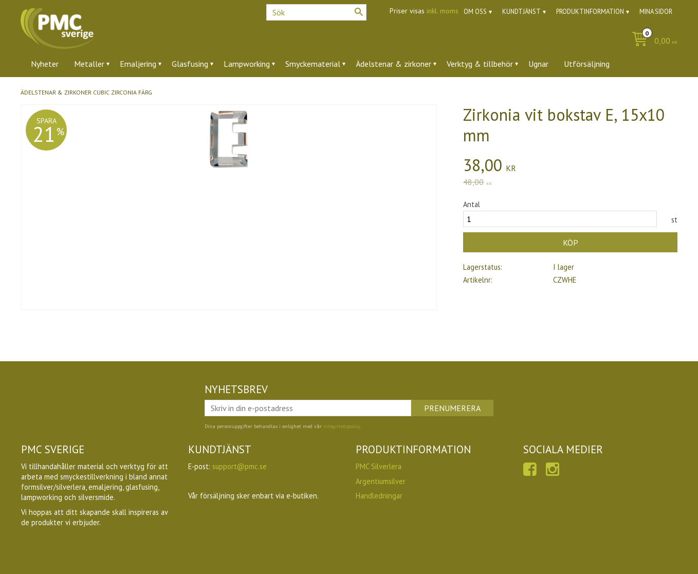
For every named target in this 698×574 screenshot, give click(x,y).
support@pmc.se (239, 466)
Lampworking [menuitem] (247, 64)
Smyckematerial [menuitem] (312, 64)
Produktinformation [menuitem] (590, 11)
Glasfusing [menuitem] (190, 64)
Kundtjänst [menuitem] (521, 11)
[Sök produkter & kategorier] (316, 12)
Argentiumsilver (381, 481)
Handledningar (379, 496)
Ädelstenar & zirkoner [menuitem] (393, 64)
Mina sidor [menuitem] (655, 11)
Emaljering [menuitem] (138, 64)
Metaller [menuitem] (89, 64)
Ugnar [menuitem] (538, 64)
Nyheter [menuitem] (45, 64)
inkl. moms (442, 10)
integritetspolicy (341, 426)
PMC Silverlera (378, 466)
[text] (570, 166)
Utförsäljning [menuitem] (587, 64)
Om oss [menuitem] (475, 11)
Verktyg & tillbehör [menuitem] (480, 64)
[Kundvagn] (652, 41)
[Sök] (358, 12)
